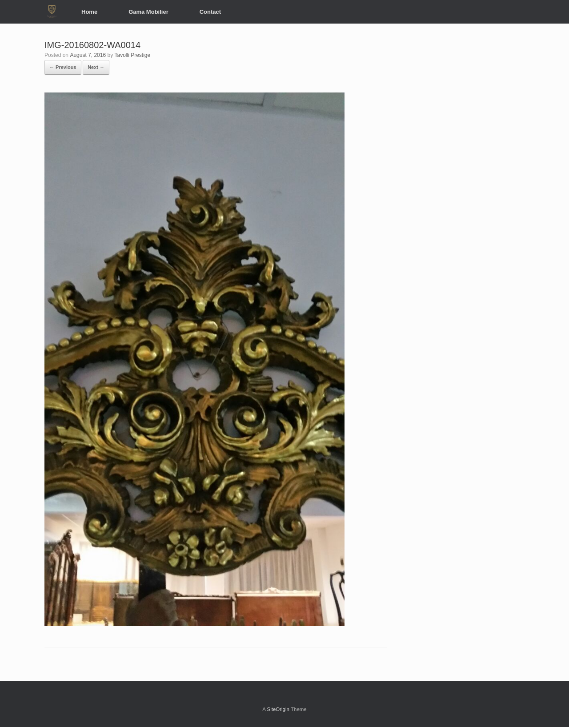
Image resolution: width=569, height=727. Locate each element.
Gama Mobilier (148, 11)
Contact (210, 11)
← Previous (62, 67)
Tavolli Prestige (132, 55)
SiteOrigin (278, 709)
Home (89, 11)
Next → (96, 67)
